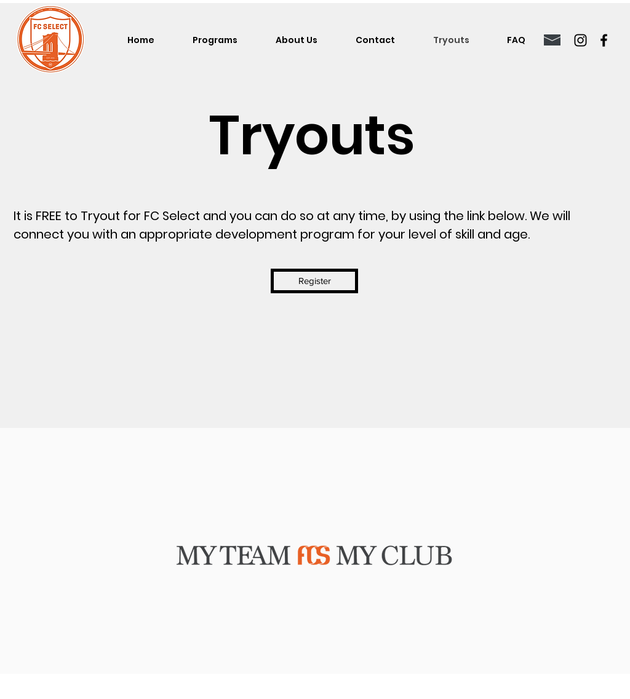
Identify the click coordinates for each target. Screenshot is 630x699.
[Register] (314, 281)
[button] (215, 40)
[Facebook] (604, 40)
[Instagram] (580, 40)
